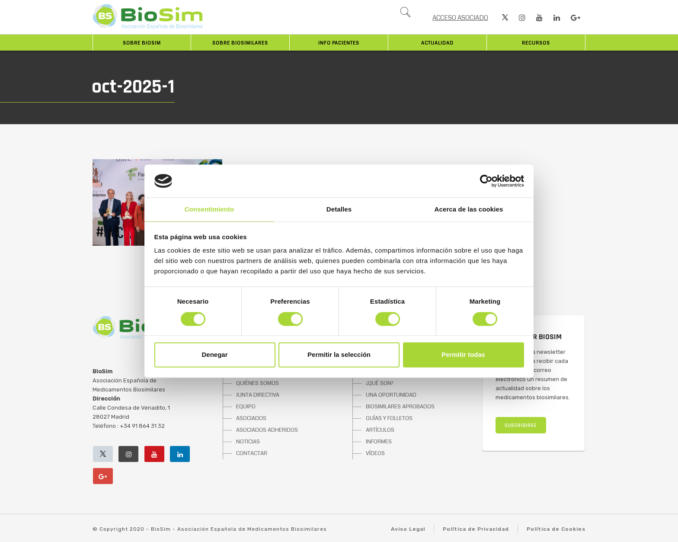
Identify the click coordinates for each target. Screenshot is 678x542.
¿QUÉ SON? (379, 383)
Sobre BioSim (142, 43)
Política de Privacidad (476, 529)
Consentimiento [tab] (209, 209)
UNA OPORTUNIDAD (391, 395)
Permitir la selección (339, 355)
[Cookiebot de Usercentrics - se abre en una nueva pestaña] (486, 180)
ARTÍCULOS (380, 430)
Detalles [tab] (339, 209)
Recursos (536, 43)
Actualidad (437, 43)
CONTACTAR (251, 453)
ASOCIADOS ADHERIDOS (267, 430)
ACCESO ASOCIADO (460, 17)
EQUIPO (246, 407)
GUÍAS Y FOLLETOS (389, 418)
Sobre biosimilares (240, 43)
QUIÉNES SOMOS (257, 383)
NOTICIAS (248, 442)
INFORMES (379, 442)
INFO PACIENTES (338, 43)
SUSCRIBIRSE (521, 425)
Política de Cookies (556, 529)
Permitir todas (463, 355)
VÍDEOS (375, 453)
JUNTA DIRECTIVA (257, 395)
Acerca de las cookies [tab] (469, 209)
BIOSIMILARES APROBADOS (400, 407)
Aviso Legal (408, 529)
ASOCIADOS (251, 418)
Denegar (214, 355)
